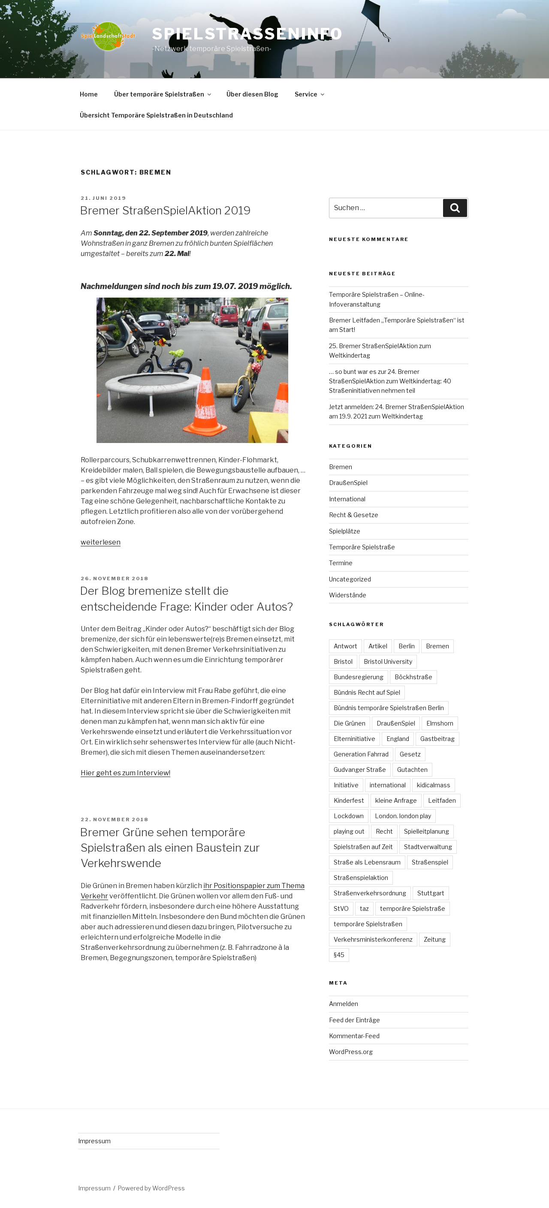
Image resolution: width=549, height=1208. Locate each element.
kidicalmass (433, 785)
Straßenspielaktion (361, 877)
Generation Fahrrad (361, 754)
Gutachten (412, 769)
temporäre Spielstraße (412, 908)
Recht (384, 831)
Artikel (377, 646)
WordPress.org (351, 1051)
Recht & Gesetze (353, 514)
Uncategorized (350, 579)
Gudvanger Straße (360, 769)
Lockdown (349, 815)
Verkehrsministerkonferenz (373, 939)
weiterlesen (101, 542)
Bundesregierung (358, 677)
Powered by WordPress (151, 1188)
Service (310, 94)
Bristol (343, 661)
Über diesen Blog (252, 94)
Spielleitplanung (426, 831)
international (388, 785)
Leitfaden (442, 800)
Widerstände (347, 595)
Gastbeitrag (437, 738)
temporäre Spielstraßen (368, 924)
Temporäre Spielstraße (362, 547)
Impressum (94, 1141)
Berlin (406, 646)
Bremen (340, 466)
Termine (341, 562)
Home (89, 94)
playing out (349, 831)
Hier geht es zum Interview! (125, 773)
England (397, 738)
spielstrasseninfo (247, 33)
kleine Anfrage (396, 800)
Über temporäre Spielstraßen (163, 94)
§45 (339, 954)
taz (364, 908)
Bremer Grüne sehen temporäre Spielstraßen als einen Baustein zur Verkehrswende (170, 847)
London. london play (403, 815)
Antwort (345, 646)
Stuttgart (430, 893)
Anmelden (343, 1003)
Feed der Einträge (354, 1020)
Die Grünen (349, 723)
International (347, 499)
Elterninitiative (354, 738)
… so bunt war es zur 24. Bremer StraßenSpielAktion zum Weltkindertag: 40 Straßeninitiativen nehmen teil (390, 381)
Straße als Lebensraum (367, 862)
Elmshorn (439, 723)
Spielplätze (344, 531)
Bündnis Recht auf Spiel (367, 692)
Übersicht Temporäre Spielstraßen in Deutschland (156, 115)
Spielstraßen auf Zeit (363, 846)
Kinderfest (349, 800)
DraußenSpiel (348, 482)
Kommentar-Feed (354, 1035)
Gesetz (410, 754)
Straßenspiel (430, 862)
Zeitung (435, 939)
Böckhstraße (413, 677)
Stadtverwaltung (428, 846)
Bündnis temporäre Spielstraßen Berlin (389, 707)
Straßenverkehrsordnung (370, 893)
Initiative (346, 785)
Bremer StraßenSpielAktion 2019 (165, 210)
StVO (341, 908)
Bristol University (388, 661)
